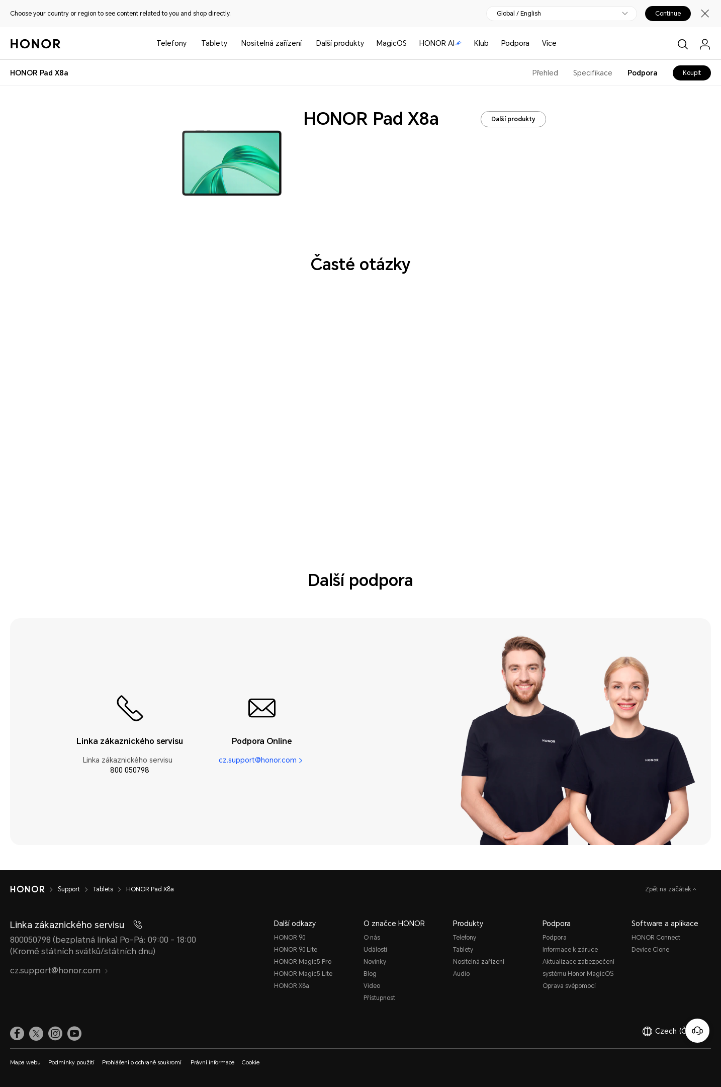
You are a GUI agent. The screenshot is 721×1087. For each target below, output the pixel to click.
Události (375, 949)
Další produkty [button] (340, 43)
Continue (668, 13)
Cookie (250, 1062)
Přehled (545, 73)
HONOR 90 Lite (295, 949)
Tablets (103, 889)
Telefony (171, 43)
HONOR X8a (291, 985)
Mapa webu (25, 1062)
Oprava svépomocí (569, 985)
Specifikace (592, 73)
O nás (372, 937)
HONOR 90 (289, 937)
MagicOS (392, 43)
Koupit (692, 72)
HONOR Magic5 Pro (302, 961)
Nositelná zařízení (271, 43)
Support (69, 889)
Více (549, 43)
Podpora (515, 43)
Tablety (214, 43)
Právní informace (212, 1062)
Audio (461, 973)
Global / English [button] (519, 13)
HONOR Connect (656, 937)
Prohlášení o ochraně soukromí (142, 1062)
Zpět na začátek (669, 889)
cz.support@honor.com (258, 760)
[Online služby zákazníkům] (697, 1031)
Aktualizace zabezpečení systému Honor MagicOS (578, 967)
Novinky (375, 961)
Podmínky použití (71, 1062)
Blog (370, 973)
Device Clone (650, 949)
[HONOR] (27, 889)
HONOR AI (440, 43)
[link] (17, 1033)
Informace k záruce (570, 949)
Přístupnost (379, 997)
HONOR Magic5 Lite (303, 973)
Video (372, 985)
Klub (481, 43)
